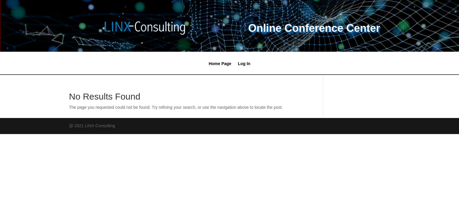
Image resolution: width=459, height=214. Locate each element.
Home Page (220, 64)
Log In (244, 64)
